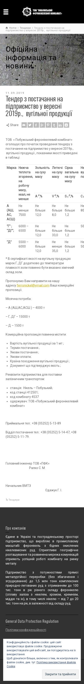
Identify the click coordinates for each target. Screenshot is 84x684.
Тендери (14, 499)
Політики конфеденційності (26, 630)
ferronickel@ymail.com (33, 285)
